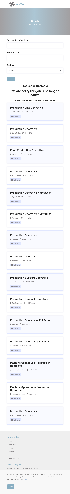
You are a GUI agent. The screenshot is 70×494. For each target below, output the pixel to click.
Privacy (12, 448)
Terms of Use (14, 459)
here (26, 479)
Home (31, 24)
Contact (12, 455)
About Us (12, 445)
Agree (11, 486)
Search (11, 79)
